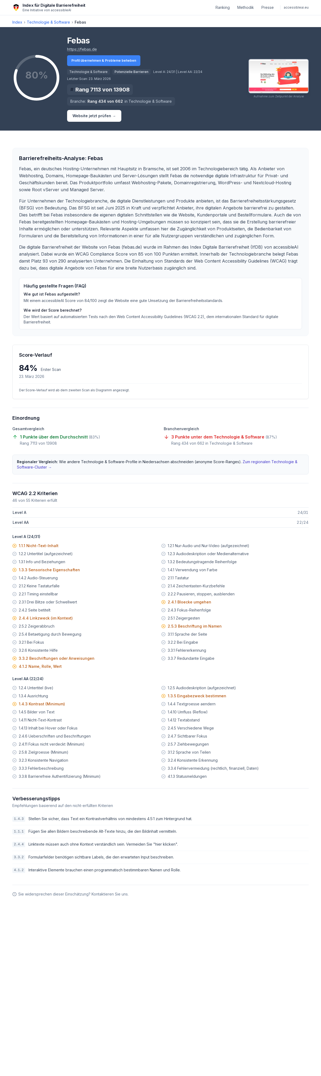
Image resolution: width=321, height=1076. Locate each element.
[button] (279, 78)
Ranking (223, 7)
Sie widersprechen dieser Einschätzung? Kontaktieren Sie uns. (70, 894)
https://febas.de (82, 49)
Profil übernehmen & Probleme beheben (103, 60)
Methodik (245, 7)
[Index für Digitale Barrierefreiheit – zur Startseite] (48, 7)
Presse (267, 7)
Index (17, 22)
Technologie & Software (48, 22)
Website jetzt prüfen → (94, 115)
